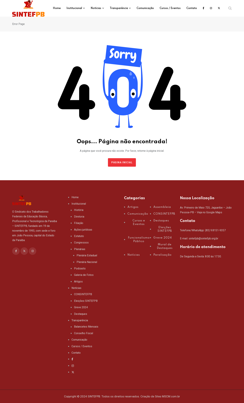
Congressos (81, 242)
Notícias (76, 288)
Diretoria (79, 216)
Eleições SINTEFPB (86, 300)
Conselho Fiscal (83, 333)
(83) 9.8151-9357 (215, 230)
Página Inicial (122, 162)
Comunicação (79, 339)
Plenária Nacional (87, 262)
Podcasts (80, 268)
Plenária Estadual (87, 255)
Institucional (79, 203)
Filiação (78, 223)
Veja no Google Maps (209, 212)
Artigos (78, 281)
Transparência (80, 320)
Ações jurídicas (83, 229)
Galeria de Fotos (84, 275)
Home (75, 197)
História (78, 210)
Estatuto (79, 236)
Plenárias (79, 249)
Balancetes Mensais (86, 326)
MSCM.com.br (171, 396)
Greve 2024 (81, 307)
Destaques (80, 314)
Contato (76, 352)
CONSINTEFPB (83, 294)
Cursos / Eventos (82, 346)
